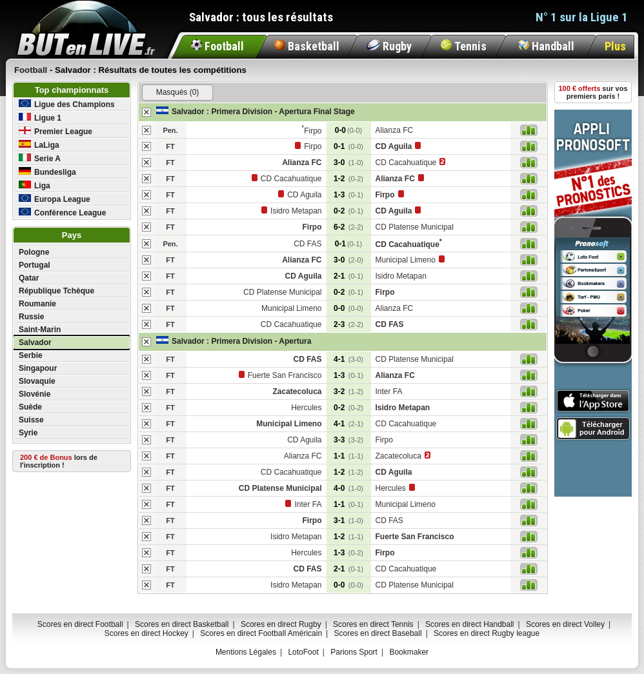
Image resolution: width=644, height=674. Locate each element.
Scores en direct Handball (469, 624)
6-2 (348, 227)
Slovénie (34, 394)
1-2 (348, 178)
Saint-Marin (40, 329)
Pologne (34, 252)
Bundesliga (47, 172)
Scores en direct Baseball (378, 633)
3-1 (348, 520)
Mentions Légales (246, 652)
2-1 (348, 276)
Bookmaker (408, 652)
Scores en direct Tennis (373, 624)
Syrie (28, 432)
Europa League (54, 199)
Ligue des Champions (67, 104)
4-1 (348, 359)
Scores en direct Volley (565, 624)
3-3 (348, 439)
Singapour (38, 368)
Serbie (31, 355)
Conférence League (62, 212)
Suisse (31, 419)
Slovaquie (37, 381)
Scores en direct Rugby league (486, 633)
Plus (615, 46)
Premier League (55, 131)
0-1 (348, 146)
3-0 (348, 162)
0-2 (348, 210)
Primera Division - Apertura (261, 341)
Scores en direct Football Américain (261, 633)
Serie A (40, 158)
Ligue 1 (40, 118)
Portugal (34, 265)
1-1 (348, 456)
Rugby (389, 46)
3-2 (348, 391)
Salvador (35, 342)
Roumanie (37, 303)
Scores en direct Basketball (181, 624)
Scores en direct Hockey (146, 633)
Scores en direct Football (80, 624)
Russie (31, 316)
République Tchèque (56, 290)
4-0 (348, 488)
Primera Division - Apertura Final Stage (282, 111)
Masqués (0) (177, 92)
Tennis (464, 46)
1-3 (348, 194)
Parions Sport (353, 652)
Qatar (29, 277)
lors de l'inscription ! (58, 461)
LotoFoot (303, 652)
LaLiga (39, 145)
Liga (34, 185)
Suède (30, 406)
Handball (546, 46)
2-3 (348, 324)
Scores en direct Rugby (281, 624)
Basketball (306, 46)
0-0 (349, 130)
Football (217, 46)
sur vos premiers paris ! (593, 92)
